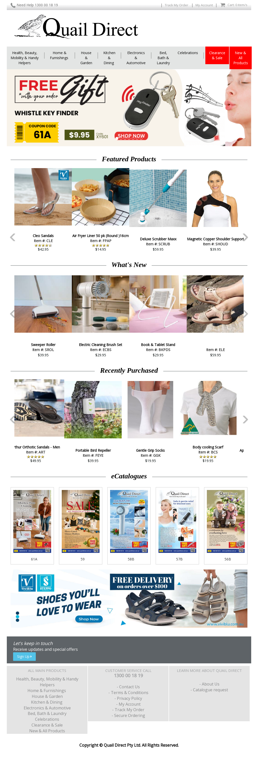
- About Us (209, 684)
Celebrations (188, 52)
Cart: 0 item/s (233, 5)
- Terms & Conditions (128, 692)
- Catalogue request (209, 690)
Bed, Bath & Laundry (163, 57)
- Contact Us (128, 687)
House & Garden (86, 57)
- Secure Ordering (128, 715)
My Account (204, 5)
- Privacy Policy (128, 698)
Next (251, 208)
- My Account (128, 704)
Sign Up (24, 656)
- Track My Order (128, 709)
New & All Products (240, 57)
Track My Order (177, 5)
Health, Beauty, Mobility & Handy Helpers (25, 57)
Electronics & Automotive (136, 57)
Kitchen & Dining (109, 57)
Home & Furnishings (59, 55)
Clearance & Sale (217, 55)
